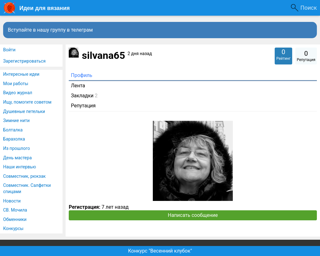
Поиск (308, 7)
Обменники (15, 219)
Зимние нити (16, 120)
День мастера (17, 157)
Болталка (12, 129)
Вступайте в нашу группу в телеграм (50, 30)
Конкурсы (13, 228)
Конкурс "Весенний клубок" (160, 251)
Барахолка (14, 138)
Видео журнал (17, 92)
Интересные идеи (21, 74)
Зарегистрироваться (24, 61)
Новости (12, 200)
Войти (9, 49)
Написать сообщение (193, 215)
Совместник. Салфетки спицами (27, 188)
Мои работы (15, 83)
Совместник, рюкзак (24, 176)
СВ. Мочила (15, 209)
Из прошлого (16, 148)
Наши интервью (19, 166)
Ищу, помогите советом (27, 102)
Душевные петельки (24, 111)
